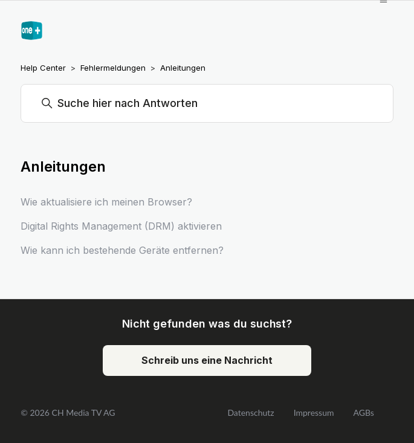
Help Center (43, 68)
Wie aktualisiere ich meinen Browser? (106, 202)
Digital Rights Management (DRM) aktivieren (121, 226)
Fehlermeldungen (113, 68)
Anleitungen (182, 68)
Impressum (314, 412)
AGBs (363, 412)
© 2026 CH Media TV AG (68, 412)
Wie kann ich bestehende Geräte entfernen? (122, 250)
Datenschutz (250, 412)
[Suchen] (207, 103)
